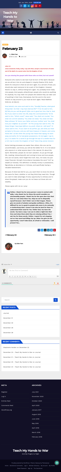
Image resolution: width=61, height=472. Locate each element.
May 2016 (35, 423)
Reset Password (21, 468)
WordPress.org (6, 410)
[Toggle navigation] (31, 32)
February (5, 44)
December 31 (8, 318)
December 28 (8, 332)
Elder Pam (14, 54)
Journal (6, 313)
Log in (3, 396)
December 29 (8, 328)
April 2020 (35, 405)
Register (4, 392)
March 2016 (36, 432)
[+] (35, 276)
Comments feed (7, 405)
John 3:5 (23, 56)
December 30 (8, 323)
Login (57, 264)
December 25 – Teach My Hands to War (17, 362)
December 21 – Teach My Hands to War (17, 357)
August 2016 (36, 414)
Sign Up (30, 468)
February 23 (12, 48)
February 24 (10, 235)
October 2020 (37, 401)
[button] (58, 33)
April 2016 (35, 428)
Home (6, 465)
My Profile (52, 465)
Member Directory (34, 465)
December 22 (24, 347)
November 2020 (37, 396)
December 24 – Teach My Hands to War (17, 367)
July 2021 (35, 392)
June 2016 (35, 419)
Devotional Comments (16, 465)
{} (32, 276)
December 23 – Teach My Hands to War (17, 352)
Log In (26, 465)
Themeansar (45, 463)
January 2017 (36, 410)
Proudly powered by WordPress (20, 463)
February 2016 (37, 437)
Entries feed (5, 401)
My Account (44, 465)
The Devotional (38, 468)
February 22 (50, 235)
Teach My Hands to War (10, 17)
